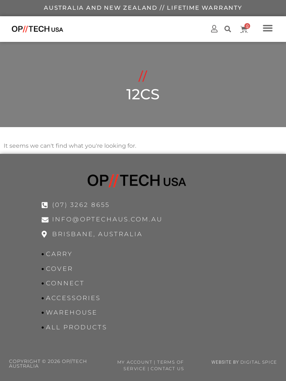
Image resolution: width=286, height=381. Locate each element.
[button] (268, 28)
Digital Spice (258, 362)
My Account (134, 362)
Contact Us (167, 368)
